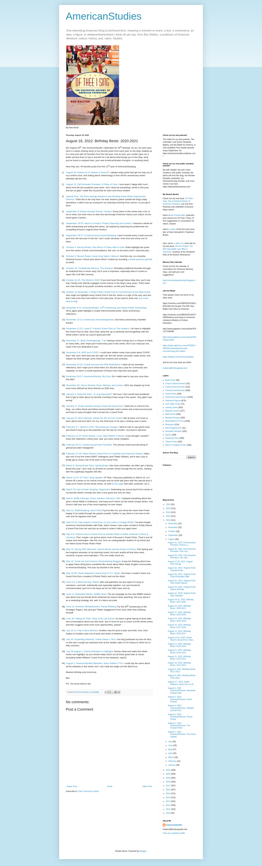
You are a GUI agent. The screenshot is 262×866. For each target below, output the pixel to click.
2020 (168, 774)
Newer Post (72, 786)
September (173, 535)
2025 (168, 508)
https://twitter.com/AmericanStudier (178, 357)
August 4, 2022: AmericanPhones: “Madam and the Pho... (181, 708)
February (172, 761)
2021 (168, 770)
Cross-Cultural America (175, 383)
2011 (168, 809)
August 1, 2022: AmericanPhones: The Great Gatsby (182, 734)
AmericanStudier (174, 825)
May (170, 749)
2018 (168, 782)
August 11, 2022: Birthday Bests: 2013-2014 (179, 657)
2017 (168, 785)
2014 (168, 797)
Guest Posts (170, 394)
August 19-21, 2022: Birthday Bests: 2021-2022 (181, 600)
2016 (168, 789)
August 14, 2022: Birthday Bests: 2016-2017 (179, 632)
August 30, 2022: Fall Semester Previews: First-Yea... (182, 550)
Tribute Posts (171, 441)
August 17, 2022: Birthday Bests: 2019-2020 (179, 613)
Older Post (147, 786)
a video (172, 229)
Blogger (143, 851)
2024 (168, 512)
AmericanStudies (104, 16)
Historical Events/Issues (175, 397)
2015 (168, 793)
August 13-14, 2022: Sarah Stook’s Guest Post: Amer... (181, 638)
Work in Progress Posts (175, 445)
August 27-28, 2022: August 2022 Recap (180, 562)
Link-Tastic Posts (172, 404)
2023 (168, 516)
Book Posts (170, 380)
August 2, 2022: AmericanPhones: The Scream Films (179, 725)
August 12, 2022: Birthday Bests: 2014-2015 (179, 651)
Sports (168, 435)
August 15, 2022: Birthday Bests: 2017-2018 (179, 626)
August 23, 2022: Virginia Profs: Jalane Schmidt (182, 588)
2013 (168, 801)
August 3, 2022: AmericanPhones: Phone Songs (180, 716)
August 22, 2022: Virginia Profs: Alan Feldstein (182, 594)
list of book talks (178, 215)
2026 (168, 504)
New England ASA (173, 428)
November (173, 527)
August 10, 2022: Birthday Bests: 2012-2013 (179, 664)
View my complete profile (174, 833)
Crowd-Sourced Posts (175, 387)
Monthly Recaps (172, 418)
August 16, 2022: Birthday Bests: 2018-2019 (179, 619)
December (173, 523)
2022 (168, 520)
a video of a (179, 243)
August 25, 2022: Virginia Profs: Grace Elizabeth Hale (182, 575)
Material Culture (172, 411)
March (171, 757)
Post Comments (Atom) (88, 791)
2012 (168, 805)
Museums (169, 424)
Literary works (171, 407)
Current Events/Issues (175, 390)
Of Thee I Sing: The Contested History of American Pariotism (178, 201)
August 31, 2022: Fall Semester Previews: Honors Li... (182, 543)
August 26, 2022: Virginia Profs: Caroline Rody (182, 569)
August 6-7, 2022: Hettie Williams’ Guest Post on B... (181, 683)
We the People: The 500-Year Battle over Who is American (178, 249)
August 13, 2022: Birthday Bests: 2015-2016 (179, 645)
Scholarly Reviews (173, 431)
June (170, 745)
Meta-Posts (170, 414)
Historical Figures (173, 400)
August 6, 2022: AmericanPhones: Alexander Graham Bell (181, 690)
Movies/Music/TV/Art (174, 421)
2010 (168, 813)
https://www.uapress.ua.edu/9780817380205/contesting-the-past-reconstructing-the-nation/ (179, 348)
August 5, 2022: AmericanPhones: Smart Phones (180, 699)
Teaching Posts (172, 438)
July (170, 741)
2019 (168, 778)
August (171, 539)
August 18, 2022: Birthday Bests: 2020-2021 (179, 607)
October (172, 531)
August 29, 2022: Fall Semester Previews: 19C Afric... (182, 556)
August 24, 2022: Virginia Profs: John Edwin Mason (182, 581)
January (172, 765)
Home (109, 786)
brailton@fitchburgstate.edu (175, 368)
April (170, 753)
